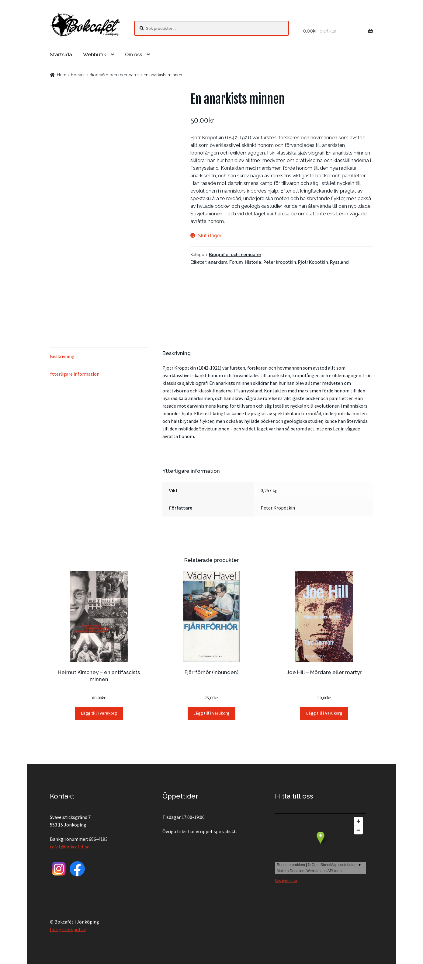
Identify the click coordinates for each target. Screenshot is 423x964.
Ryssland (339, 262)
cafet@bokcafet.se (69, 847)
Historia (253, 262)
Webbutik (94, 54)
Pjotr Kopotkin (313, 262)
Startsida (61, 54)
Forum (236, 262)
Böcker (78, 74)
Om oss (133, 54)
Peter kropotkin (279, 262)
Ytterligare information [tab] (74, 374)
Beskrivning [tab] (62, 356)
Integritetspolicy (68, 929)
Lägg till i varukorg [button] (99, 713)
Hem (61, 74)
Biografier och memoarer (114, 74)
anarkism (217, 262)
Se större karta (286, 880)
